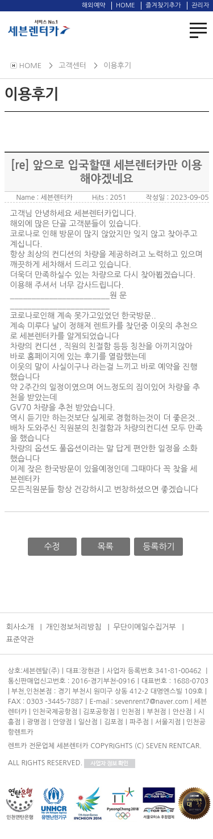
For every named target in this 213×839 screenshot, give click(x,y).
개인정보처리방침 (74, 627)
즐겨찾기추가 (163, 5)
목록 (105, 546)
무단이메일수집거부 (145, 627)
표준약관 (20, 639)
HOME (125, 5)
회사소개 (20, 627)
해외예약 (93, 5)
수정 (52, 546)
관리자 (200, 5)
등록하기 (158, 546)
